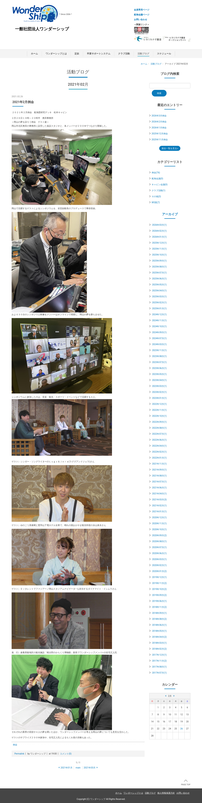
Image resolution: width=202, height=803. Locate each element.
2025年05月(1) (159, 284)
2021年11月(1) (159, 463)
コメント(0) (66, 753)
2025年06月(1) (159, 278)
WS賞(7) (156, 202)
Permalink (19, 753)
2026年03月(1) (159, 225)
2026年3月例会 (159, 115)
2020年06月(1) (159, 553)
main (78, 767)
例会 (15, 744)
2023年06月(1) (159, 368)
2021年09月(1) (159, 469)
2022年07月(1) (159, 434)
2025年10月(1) (159, 254)
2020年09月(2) (159, 535)
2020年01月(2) (159, 571)
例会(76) (156, 172)
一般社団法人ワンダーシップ (42, 29)
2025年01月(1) (159, 308)
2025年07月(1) (159, 272)
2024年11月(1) (159, 320)
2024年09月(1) (159, 332)
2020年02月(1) (159, 565)
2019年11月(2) (159, 583)
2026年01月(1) (159, 237)
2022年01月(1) (159, 457)
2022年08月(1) (159, 428)
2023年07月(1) (159, 362)
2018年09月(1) (159, 613)
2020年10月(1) (159, 529)
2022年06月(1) (159, 440)
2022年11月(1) (159, 410)
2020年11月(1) (159, 523)
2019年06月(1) (159, 601)
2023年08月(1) (159, 356)
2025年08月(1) (159, 266)
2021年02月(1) (159, 505)
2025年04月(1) (159, 290)
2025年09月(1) (159, 260)
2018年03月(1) (159, 643)
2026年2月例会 (159, 121)
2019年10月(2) (159, 589)
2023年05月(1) (159, 374)
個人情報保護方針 (166, 793)
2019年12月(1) (159, 577)
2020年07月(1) (159, 547)
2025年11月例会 (160, 139)
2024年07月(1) (159, 338)
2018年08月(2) (159, 619)
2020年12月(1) (159, 517)
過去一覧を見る (169, 148)
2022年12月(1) (159, 404)
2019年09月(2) (159, 595)
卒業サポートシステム (98, 53)
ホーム (34, 53)
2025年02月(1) (159, 302)
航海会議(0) (157, 178)
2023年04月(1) (159, 380)
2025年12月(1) (159, 243)
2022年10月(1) (159, 416)
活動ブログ (143, 53)
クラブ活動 (124, 53)
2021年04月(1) (159, 493)
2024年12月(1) (159, 314)
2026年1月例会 (159, 127)
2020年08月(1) (159, 541)
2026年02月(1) (159, 231)
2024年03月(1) (159, 344)
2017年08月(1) (159, 667)
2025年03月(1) (159, 296)
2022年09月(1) (159, 422)
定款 (76, 53)
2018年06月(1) (159, 625)
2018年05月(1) (159, 631)
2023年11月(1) (159, 350)
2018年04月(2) (159, 637)
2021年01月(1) (159, 511)
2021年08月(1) (159, 475)
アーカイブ (170, 214)
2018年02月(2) (159, 649)
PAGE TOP (185, 783)
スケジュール (164, 53)
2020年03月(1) (159, 559)
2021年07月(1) (159, 481)
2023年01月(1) (159, 398)
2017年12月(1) (159, 655)
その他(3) (156, 196)
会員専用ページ (141, 9)
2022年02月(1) (159, 452)
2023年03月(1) (159, 386)
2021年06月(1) (159, 487)
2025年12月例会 (160, 133)
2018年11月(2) (159, 607)
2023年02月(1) (159, 392)
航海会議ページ (141, 14)
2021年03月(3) (159, 499)
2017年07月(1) (159, 672)
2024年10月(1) (159, 326)
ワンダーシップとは (56, 53)
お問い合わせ (140, 19)
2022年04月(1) (159, 446)
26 (181, 728)
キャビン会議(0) (160, 184)
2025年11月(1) (159, 249)
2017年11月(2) (159, 661)
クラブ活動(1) (158, 190)
